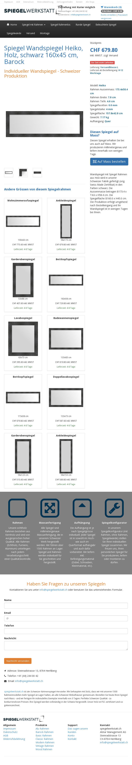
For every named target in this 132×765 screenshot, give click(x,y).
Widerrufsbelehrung (45, 2)
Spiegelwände (14, 33)
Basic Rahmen (44, 735)
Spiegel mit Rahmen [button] (33, 24)
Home (12, 24)
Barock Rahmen (44, 732)
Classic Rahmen (44, 739)
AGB (18, 2)
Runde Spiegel (83, 24)
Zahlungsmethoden (65, 2)
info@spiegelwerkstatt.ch (80, 14)
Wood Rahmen (44, 749)
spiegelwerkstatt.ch (13, 691)
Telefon (9, 625)
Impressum (8, 2)
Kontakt (79, 2)
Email (7, 612)
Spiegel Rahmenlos (60, 24)
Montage (45, 33)
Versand (30, 33)
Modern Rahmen (45, 742)
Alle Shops (90, 2)
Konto (71, 735)
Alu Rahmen (42, 728)
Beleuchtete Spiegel (106, 24)
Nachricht (10, 638)
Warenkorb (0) (111, 7)
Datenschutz (28, 2)
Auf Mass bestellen (109, 161)
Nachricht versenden (17, 660)
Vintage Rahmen (45, 745)
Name (8, 600)
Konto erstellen (108, 14)
